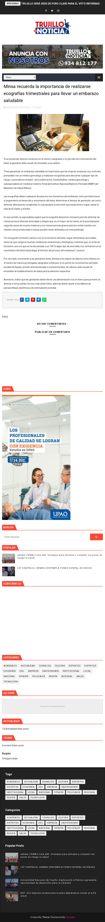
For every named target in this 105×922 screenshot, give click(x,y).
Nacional (9, 676)
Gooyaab (70, 917)
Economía (10, 671)
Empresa (33, 671)
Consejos (45, 666)
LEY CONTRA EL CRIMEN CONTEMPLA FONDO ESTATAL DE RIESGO (54, 568)
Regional (67, 676)
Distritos (90, 666)
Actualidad (28, 666)
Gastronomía (50, 671)
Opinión (23, 676)
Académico (10, 666)
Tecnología (11, 682)
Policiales (38, 676)
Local (87, 671)
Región (53, 676)
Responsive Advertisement (52, 706)
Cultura (60, 666)
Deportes (74, 666)
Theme (46, 917)
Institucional (71, 671)
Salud (38, 107)
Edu (22, 671)
